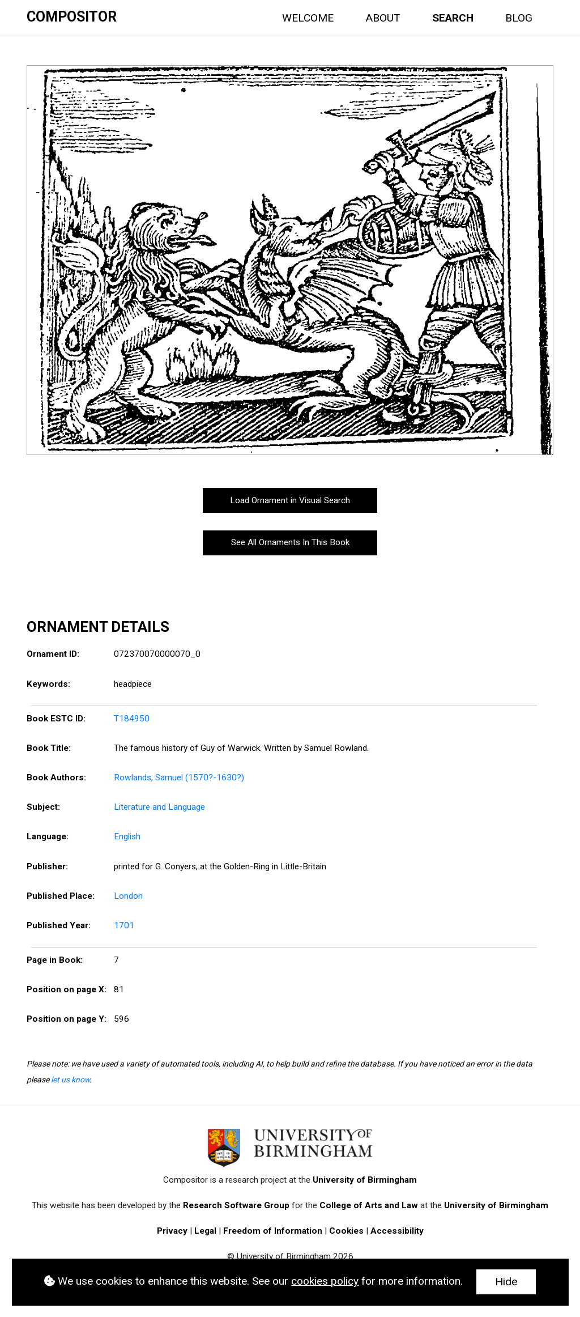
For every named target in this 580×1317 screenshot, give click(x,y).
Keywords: (48, 684)
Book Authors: (56, 777)
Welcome (308, 17)
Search (453, 17)
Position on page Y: (66, 1019)
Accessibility (397, 1231)
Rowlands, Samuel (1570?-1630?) (179, 777)
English (127, 836)
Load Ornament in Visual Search (290, 500)
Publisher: (47, 866)
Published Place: (61, 896)
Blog (518, 17)
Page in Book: (55, 960)
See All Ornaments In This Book (290, 542)
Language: (48, 836)
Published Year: (59, 925)
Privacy (172, 1231)
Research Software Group (236, 1205)
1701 (124, 925)
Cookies (346, 1231)
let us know (70, 1079)
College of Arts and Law (368, 1205)
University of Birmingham (365, 1180)
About (382, 17)
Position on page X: (66, 989)
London (128, 896)
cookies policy (325, 1281)
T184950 (132, 718)
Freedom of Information (272, 1231)
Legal (205, 1231)
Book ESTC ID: (56, 718)
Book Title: (49, 748)
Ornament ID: (53, 654)
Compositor (72, 17)
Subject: (43, 807)
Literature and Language (159, 807)
